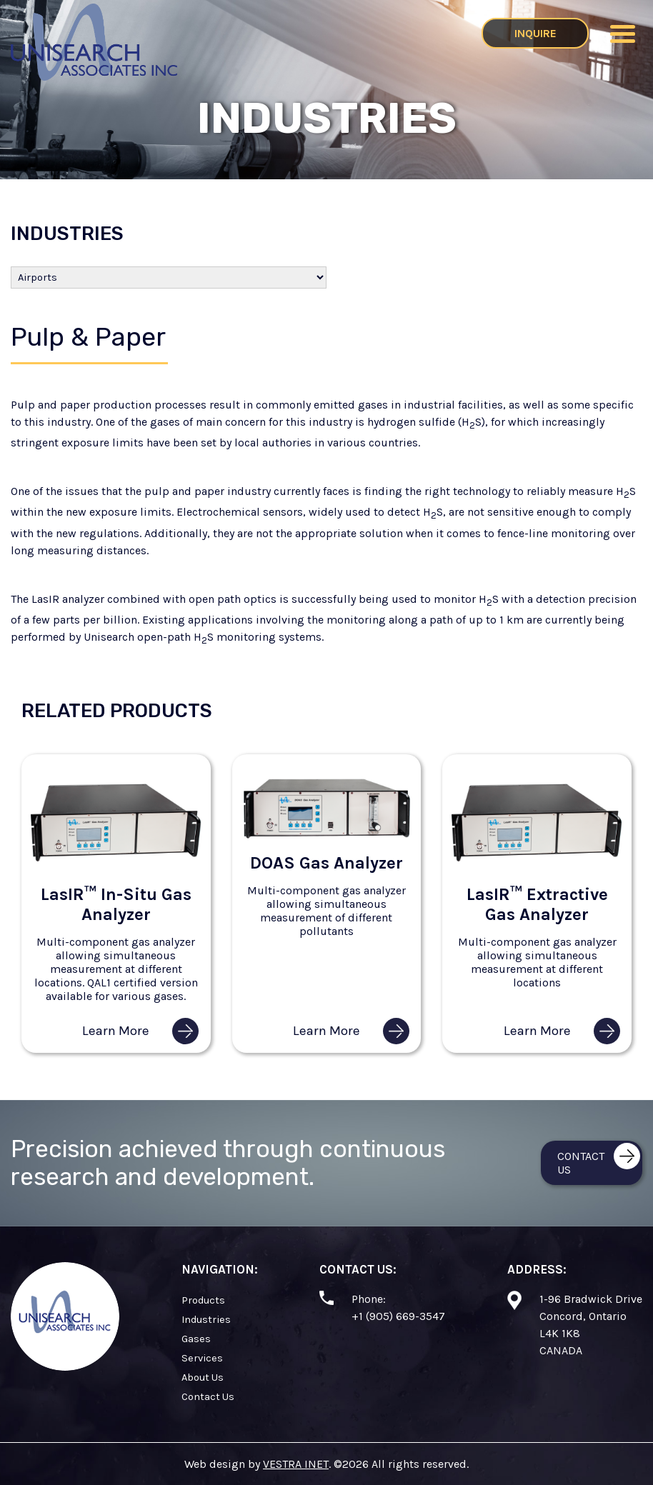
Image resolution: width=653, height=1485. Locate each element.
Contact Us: (358, 1269)
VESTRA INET (296, 1464)
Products (203, 1300)
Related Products (116, 710)
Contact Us (207, 1397)
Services (202, 1358)
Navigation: (219, 1269)
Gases (196, 1339)
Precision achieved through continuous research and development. (228, 1163)
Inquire (535, 33)
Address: (537, 1269)
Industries (67, 233)
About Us (202, 1377)
